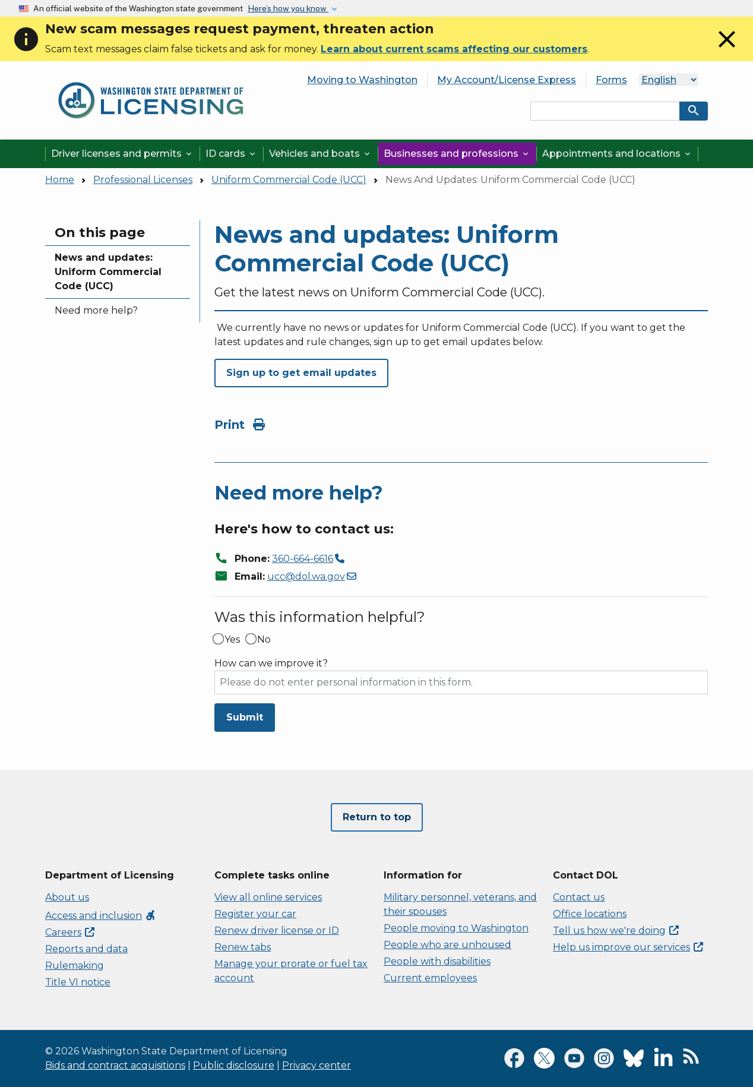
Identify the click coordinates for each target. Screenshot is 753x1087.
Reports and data (86, 949)
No (264, 639)
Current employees (430, 978)
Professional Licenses (142, 179)
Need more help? (96, 310)
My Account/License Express (506, 80)
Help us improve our (628, 947)
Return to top (377, 817)
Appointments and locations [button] (617, 153)
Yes (232, 639)
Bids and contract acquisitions (115, 1065)
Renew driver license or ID (276, 930)
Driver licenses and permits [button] (122, 153)
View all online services (268, 897)
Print (239, 425)
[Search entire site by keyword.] (605, 111)
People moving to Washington (456, 928)
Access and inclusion (100, 915)
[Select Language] (668, 80)
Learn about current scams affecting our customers (454, 49)
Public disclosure (233, 1065)
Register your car (255, 913)
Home (59, 179)
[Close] (727, 50)
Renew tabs (242, 947)
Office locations (590, 913)
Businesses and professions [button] (457, 153)
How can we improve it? (271, 663)
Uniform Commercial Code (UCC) (288, 179)
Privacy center (316, 1065)
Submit (244, 717)
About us (67, 897)
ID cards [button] (231, 153)
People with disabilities (437, 961)
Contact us (579, 897)
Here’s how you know (288, 8)
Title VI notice (77, 982)
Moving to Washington (362, 80)
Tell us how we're (616, 930)
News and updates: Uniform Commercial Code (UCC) (108, 272)
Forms (611, 80)
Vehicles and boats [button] (320, 153)
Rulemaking (74, 965)
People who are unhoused (447, 944)
